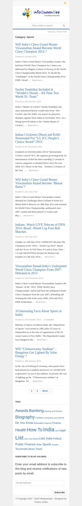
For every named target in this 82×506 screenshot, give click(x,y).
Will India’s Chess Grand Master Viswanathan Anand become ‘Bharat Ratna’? (38, 183)
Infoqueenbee (46, 498)
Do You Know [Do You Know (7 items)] (24, 423)
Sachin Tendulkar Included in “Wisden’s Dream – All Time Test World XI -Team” (37, 93)
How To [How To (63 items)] (35, 429)
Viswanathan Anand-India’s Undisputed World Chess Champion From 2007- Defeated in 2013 (41, 269)
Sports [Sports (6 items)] (47, 444)
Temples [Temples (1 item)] (55, 445)
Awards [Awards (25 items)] (21, 410)
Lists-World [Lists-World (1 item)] (33, 439)
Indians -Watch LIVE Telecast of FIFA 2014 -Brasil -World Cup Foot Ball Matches (40, 228)
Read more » (37, 80)
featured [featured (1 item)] (47, 423)
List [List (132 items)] (19, 438)
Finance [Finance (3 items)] (56, 423)
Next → (47, 391)
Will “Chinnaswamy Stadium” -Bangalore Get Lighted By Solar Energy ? (36, 352)
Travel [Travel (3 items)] (38, 449)
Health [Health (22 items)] (20, 430)
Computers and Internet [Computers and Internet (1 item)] (54, 418)
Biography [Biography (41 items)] (25, 417)
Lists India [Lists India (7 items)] (45, 438)
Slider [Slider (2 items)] (39, 444)
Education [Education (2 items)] (39, 423)
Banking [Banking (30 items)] (36, 410)
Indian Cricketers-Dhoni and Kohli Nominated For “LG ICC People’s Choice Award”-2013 (37, 138)
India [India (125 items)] (48, 429)
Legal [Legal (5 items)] (62, 430)
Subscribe (59, 492)
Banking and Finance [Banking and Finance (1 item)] (53, 411)
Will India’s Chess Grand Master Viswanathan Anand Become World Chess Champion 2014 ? (38, 48)
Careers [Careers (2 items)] (39, 418)
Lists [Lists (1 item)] (26, 439)
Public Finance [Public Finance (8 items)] (25, 444)
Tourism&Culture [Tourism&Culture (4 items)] (25, 448)
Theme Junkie (41, 502)
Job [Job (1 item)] (56, 431)
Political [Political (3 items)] (57, 438)
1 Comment (49, 320)
